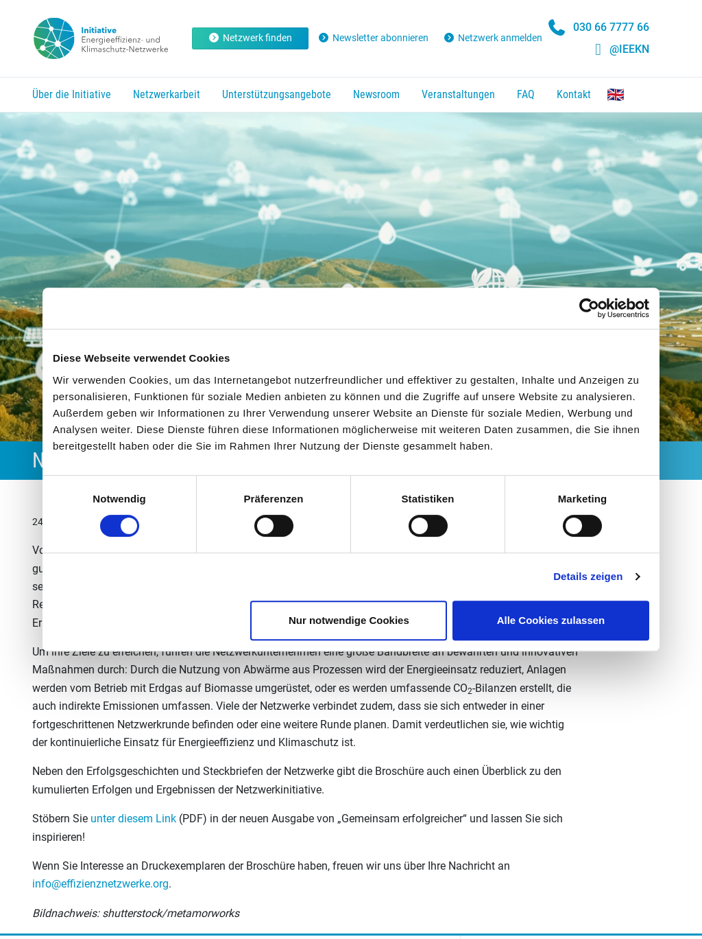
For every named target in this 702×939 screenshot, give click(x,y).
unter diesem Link (133, 818)
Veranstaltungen (458, 94)
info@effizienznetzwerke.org (100, 883)
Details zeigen (587, 576)
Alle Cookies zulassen (551, 620)
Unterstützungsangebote (276, 94)
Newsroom (376, 94)
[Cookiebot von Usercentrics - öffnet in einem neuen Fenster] (589, 308)
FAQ (526, 94)
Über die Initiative (71, 94)
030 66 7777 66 (611, 27)
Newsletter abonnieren (372, 37)
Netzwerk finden (250, 37)
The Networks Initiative (615, 94)
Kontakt (574, 94)
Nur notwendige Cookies (349, 620)
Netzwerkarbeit (166, 94)
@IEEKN (629, 49)
